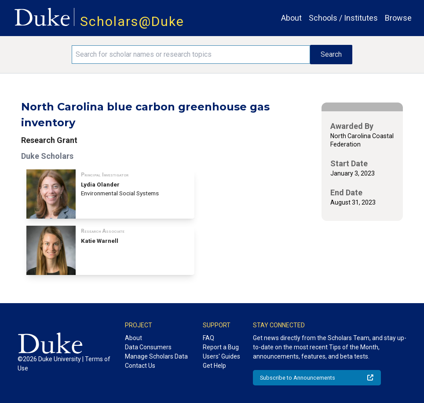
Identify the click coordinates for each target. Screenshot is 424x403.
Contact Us (140, 365)
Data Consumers (148, 347)
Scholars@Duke (132, 21)
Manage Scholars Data (156, 356)
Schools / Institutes (343, 17)
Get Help (214, 365)
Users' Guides (221, 356)
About (291, 17)
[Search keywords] (191, 54)
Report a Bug (221, 347)
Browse (398, 17)
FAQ (208, 337)
